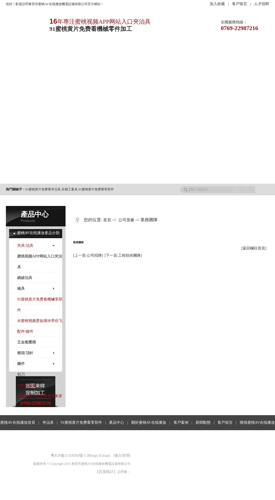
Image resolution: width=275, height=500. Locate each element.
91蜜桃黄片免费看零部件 (96, 189)
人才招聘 (261, 4)
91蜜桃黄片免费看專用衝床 (39, 396)
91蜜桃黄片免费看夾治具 (43, 189)
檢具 (21, 289)
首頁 (107, 220)
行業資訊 (203, 50)
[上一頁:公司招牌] (88, 255)
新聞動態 (176, 50)
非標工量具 (69, 189)
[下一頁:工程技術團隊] (123, 255)
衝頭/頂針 (25, 353)
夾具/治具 (25, 246)
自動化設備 (26, 385)
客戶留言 (239, 4)
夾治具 (45, 50)
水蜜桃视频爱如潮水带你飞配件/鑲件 (39, 326)
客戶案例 (150, 50)
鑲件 (21, 364)
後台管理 (121, 456)
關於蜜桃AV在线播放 (148, 423)
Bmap (92, 456)
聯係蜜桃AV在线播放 (257, 423)
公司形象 (126, 220)
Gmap (104, 456)
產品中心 (98, 50)
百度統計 (106, 472)
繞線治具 (24, 278)
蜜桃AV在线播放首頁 (17, 423)
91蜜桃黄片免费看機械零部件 (39, 304)
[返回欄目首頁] (253, 248)
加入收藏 (217, 4)
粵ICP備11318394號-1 (68, 456)
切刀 (21, 374)
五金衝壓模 (26, 342)
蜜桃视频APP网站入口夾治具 (39, 261)
